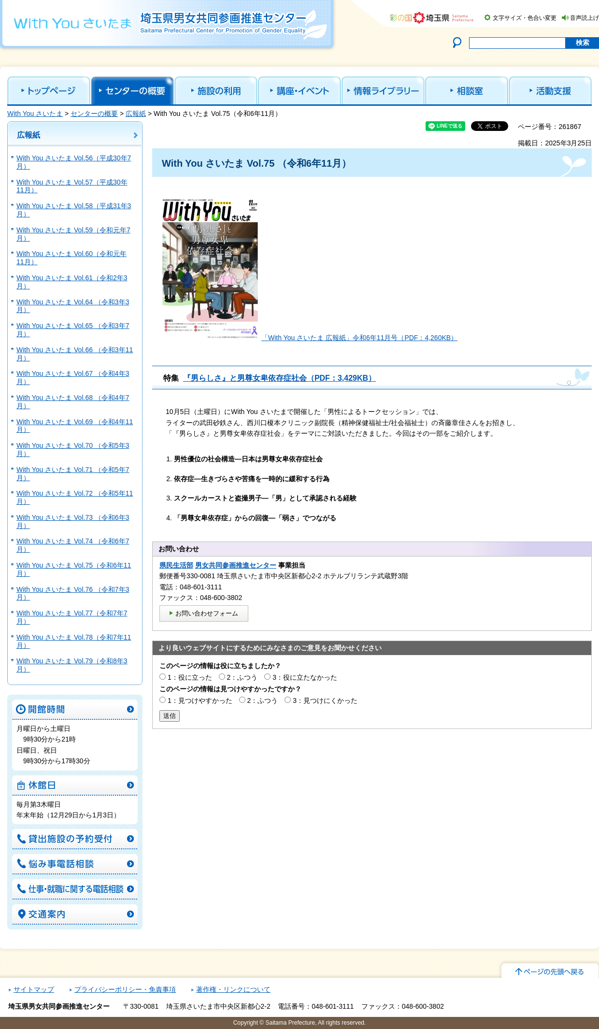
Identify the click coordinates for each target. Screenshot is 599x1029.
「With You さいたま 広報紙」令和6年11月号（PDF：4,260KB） (359, 338)
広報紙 (136, 113)
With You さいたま (35, 113)
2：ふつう (242, 677)
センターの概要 (94, 113)
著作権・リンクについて (233, 989)
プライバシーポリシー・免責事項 (125, 989)
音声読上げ (584, 17)
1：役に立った (190, 677)
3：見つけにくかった (325, 700)
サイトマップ (34, 989)
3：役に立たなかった (304, 677)
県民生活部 (176, 565)
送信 (169, 715)
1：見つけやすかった (200, 700)
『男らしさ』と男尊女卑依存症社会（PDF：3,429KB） (279, 378)
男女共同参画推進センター (235, 565)
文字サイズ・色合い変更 (524, 17)
